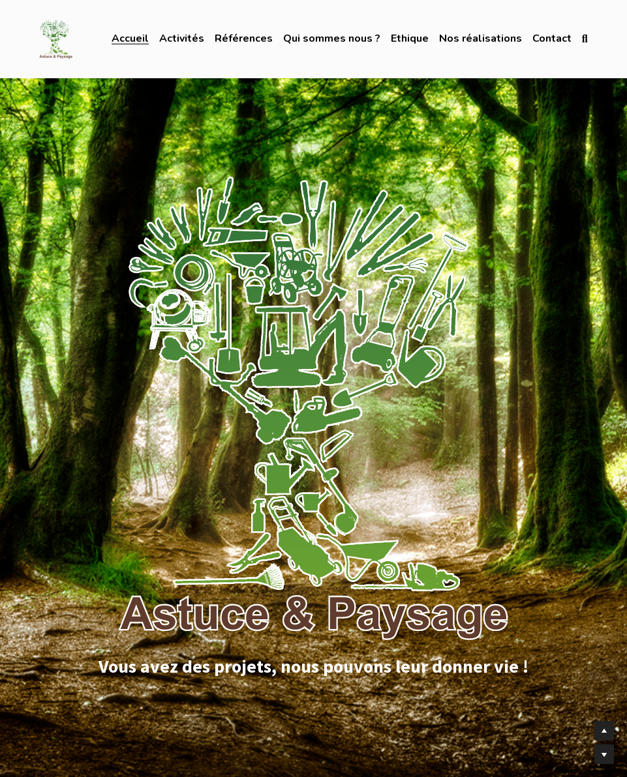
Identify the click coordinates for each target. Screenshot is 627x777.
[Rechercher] (585, 39)
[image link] (55, 38)
